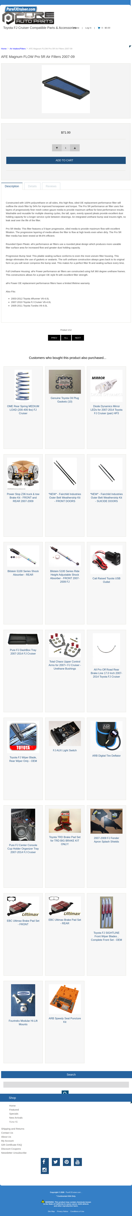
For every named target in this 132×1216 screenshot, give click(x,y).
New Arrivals (15, 1117)
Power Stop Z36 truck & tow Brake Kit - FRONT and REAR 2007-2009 (23, 498)
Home (3, 48)
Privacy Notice (62, 1211)
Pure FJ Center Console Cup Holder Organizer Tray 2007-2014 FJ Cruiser (23, 849)
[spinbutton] (66, 147)
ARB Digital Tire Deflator (106, 755)
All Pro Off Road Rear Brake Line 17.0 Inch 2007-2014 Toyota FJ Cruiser (106, 673)
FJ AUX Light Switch (65, 750)
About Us (32, 34)
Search (71, 1074)
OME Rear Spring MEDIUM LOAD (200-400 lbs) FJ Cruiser (23, 410)
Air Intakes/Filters (18, 48)
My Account (7, 1140)
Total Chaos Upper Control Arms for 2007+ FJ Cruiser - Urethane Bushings (65, 665)
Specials (13, 1113)
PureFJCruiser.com (73, 1192)
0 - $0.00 (104, 28)
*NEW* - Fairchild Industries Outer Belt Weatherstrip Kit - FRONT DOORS (64, 498)
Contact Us (81, 34)
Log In (88, 28)
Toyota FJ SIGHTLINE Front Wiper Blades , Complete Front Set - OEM (106, 936)
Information (56, 34)
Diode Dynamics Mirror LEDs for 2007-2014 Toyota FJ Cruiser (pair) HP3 (106, 410)
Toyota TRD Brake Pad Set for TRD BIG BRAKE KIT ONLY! (65, 841)
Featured (14, 1109)
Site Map (51, 1211)
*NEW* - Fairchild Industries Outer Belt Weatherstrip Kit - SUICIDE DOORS (106, 498)
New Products (107, 34)
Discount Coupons (11, 1148)
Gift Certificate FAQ (11, 1144)
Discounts (31, 41)
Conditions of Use (77, 1211)
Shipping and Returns (12, 1128)
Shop (12, 34)
